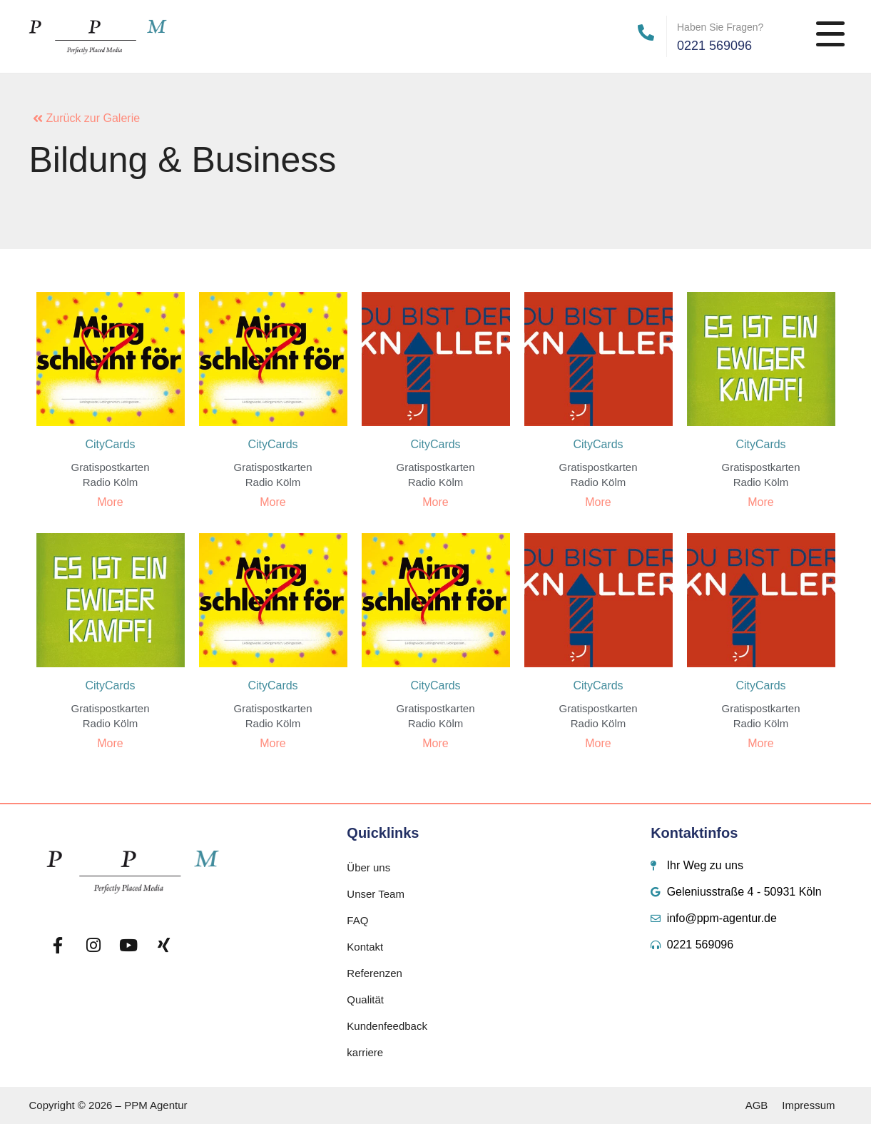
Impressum (808, 1105)
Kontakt (365, 947)
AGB (756, 1105)
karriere (365, 1052)
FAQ (357, 920)
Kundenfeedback (387, 1026)
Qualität (365, 999)
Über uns (368, 867)
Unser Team (375, 894)
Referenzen (374, 973)
